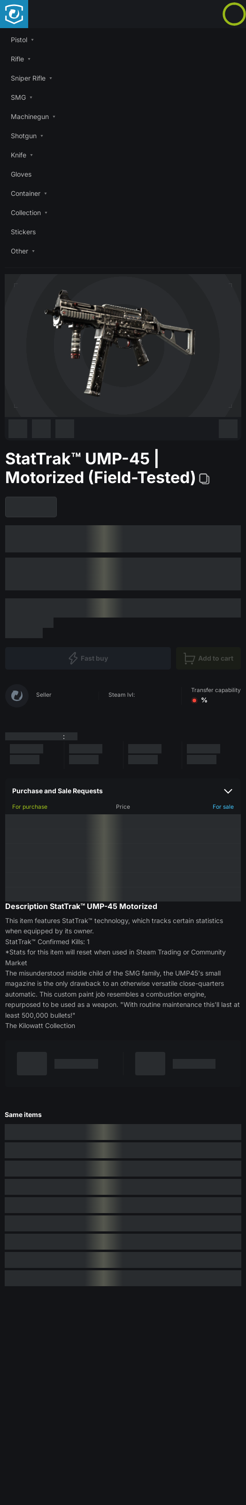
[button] (123, 39)
